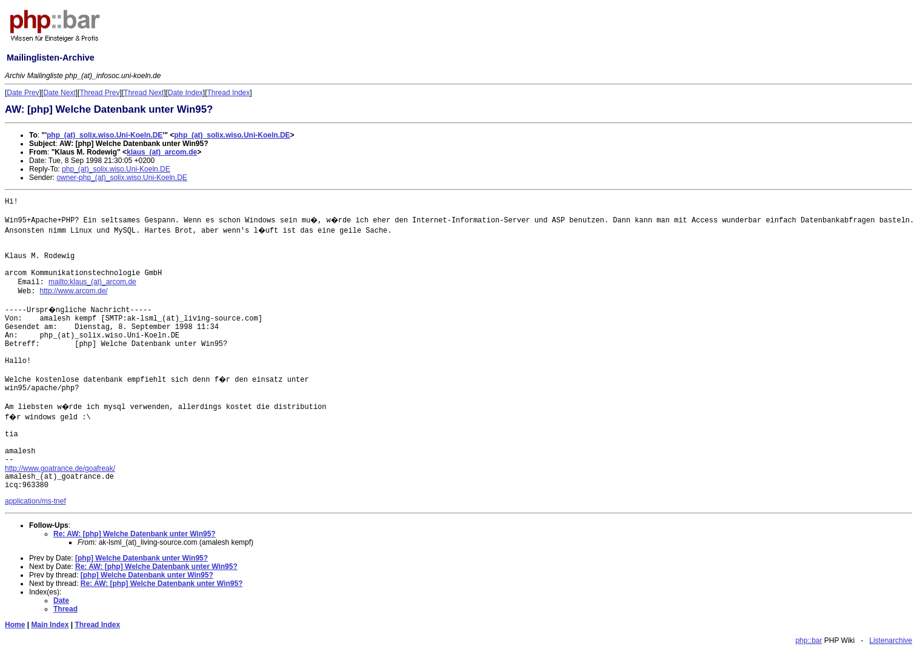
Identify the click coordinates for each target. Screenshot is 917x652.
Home (15, 624)
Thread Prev (99, 92)
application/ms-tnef (35, 501)
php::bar (808, 640)
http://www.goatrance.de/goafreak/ (60, 468)
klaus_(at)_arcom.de (162, 152)
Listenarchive (890, 640)
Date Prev (23, 92)
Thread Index (228, 92)
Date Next (59, 92)
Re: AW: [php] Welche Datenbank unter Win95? (134, 534)
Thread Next (144, 92)
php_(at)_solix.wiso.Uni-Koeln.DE (104, 135)
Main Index (49, 624)
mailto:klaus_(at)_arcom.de (92, 282)
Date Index (185, 92)
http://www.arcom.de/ (74, 291)
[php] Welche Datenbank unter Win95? (141, 558)
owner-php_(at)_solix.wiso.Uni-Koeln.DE (121, 177)
